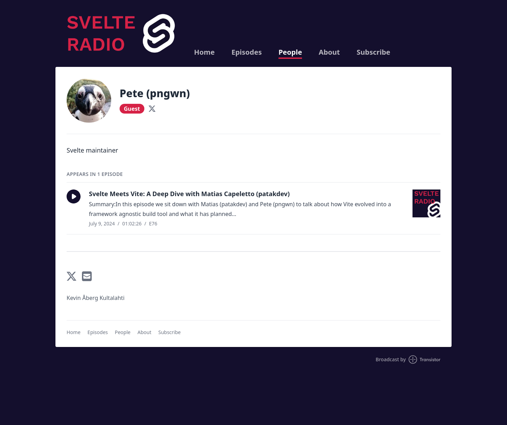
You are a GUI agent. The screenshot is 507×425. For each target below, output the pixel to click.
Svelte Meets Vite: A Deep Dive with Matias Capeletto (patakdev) (189, 194)
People (290, 52)
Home (204, 52)
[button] (74, 196)
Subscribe (374, 52)
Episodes (247, 52)
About (329, 52)
